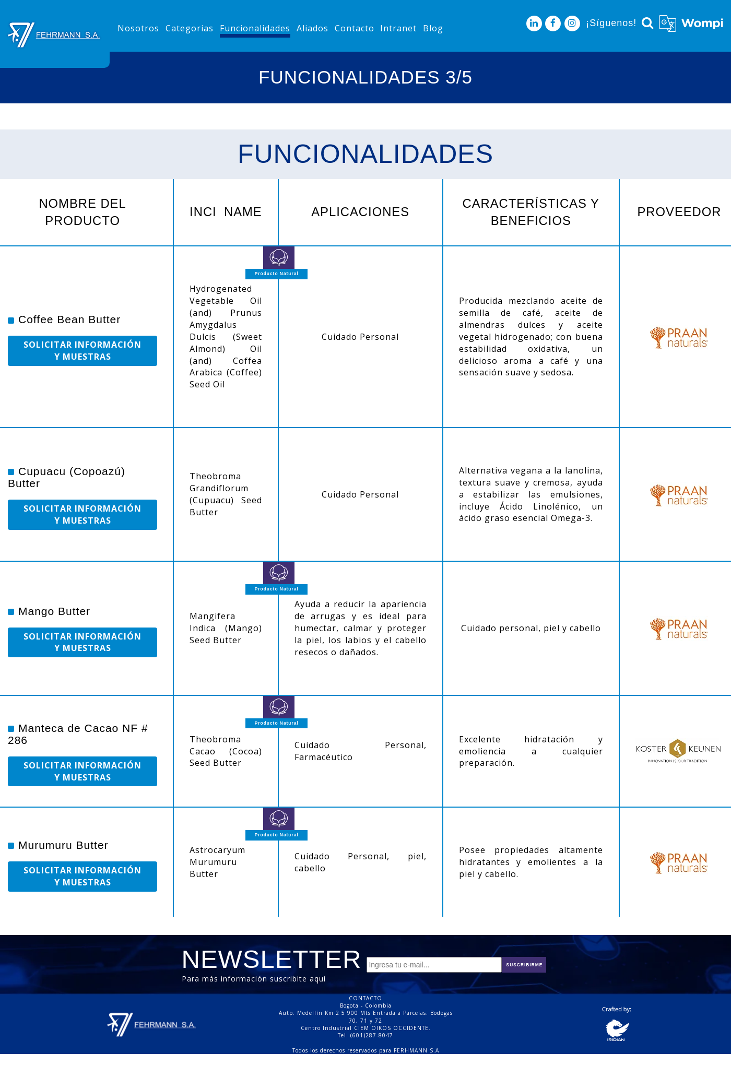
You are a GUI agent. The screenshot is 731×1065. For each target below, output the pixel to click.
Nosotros (138, 28)
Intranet (398, 28)
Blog (433, 28)
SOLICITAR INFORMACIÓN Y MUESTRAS (82, 350)
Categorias (190, 28)
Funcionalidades (255, 28)
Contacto (354, 28)
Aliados (312, 28)
